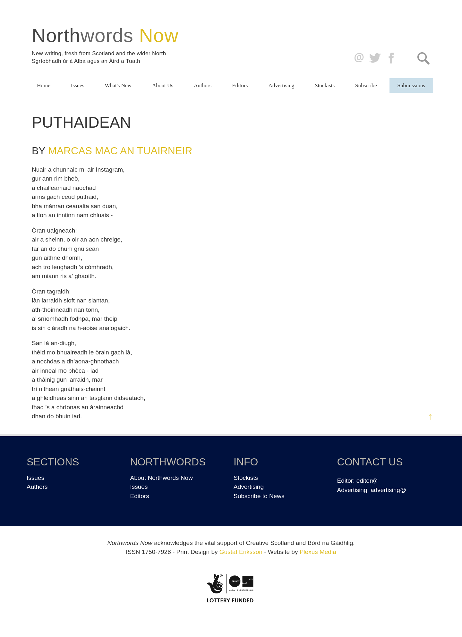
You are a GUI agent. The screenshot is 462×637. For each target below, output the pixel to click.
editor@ (367, 480)
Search (423, 58)
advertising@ (388, 490)
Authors (202, 85)
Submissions (411, 85)
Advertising (282, 85)
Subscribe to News (259, 496)
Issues (77, 85)
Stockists (325, 85)
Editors (240, 85)
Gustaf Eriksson (240, 551)
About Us (162, 85)
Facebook (392, 58)
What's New (118, 85)
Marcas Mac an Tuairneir (120, 151)
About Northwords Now (161, 477)
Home (43, 85)
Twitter (374, 58)
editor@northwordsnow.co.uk (357, 58)
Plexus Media (318, 551)
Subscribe (366, 85)
